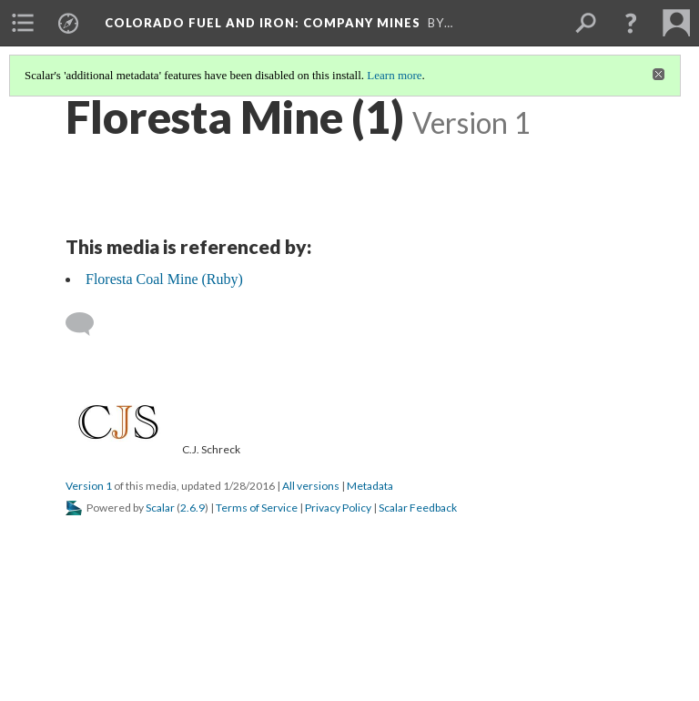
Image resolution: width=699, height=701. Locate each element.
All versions (310, 486)
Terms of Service (257, 507)
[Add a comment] (88, 324)
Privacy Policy (338, 507)
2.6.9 (192, 507)
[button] (630, 23)
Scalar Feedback (418, 507)
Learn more (394, 75)
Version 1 (89, 486)
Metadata (370, 486)
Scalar (160, 507)
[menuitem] (23, 23)
